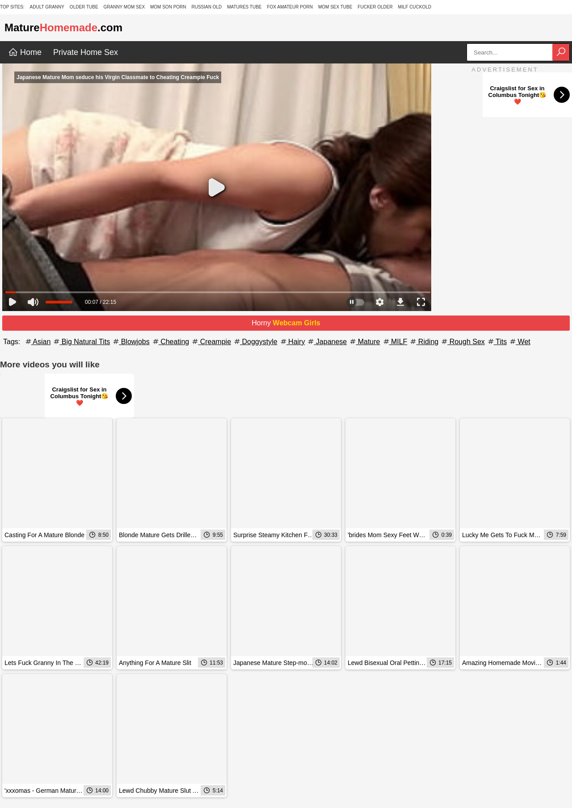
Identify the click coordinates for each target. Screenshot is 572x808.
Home (25, 52)
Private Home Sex (85, 52)
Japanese (327, 341)
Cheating (170, 341)
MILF (395, 341)
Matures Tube (244, 6)
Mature (364, 341)
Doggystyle (255, 341)
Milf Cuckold (414, 6)
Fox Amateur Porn (290, 6)
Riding (423, 341)
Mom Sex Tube (335, 6)
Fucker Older (375, 6)
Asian (37, 341)
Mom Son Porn (168, 6)
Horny (286, 323)
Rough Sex (462, 341)
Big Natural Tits (81, 341)
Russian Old (206, 6)
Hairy (292, 341)
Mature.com (63, 27)
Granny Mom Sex (124, 6)
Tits (497, 341)
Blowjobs (130, 341)
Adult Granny (47, 6)
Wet (519, 341)
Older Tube (84, 6)
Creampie (211, 341)
